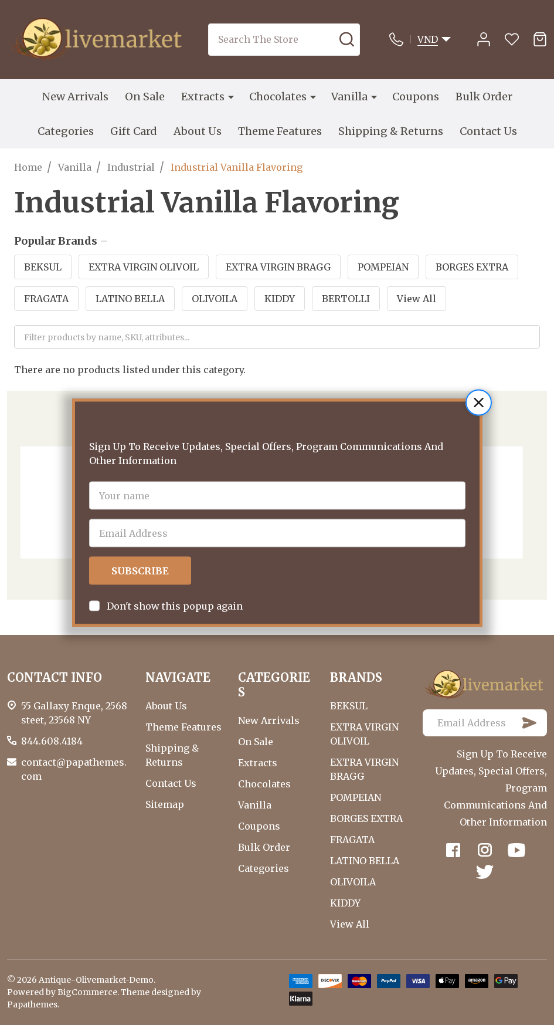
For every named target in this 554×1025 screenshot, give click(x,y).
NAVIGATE (177, 677)
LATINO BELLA (130, 299)
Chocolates (278, 96)
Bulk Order (484, 96)
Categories (66, 131)
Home (28, 167)
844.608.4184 (52, 741)
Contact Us (488, 131)
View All (416, 299)
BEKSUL (43, 267)
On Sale (145, 96)
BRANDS (356, 677)
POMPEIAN (383, 267)
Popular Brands (60, 241)
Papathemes (32, 1004)
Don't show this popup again (175, 577)
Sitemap (164, 804)
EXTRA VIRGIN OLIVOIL (144, 267)
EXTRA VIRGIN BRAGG (278, 267)
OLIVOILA (214, 299)
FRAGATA (46, 299)
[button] (478, 373)
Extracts (203, 96)
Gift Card (133, 131)
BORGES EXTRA (472, 267)
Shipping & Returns (390, 131)
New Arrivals (75, 96)
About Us (198, 131)
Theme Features (280, 131)
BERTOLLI (346, 299)
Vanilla (349, 96)
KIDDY (279, 299)
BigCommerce (87, 992)
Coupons (415, 96)
